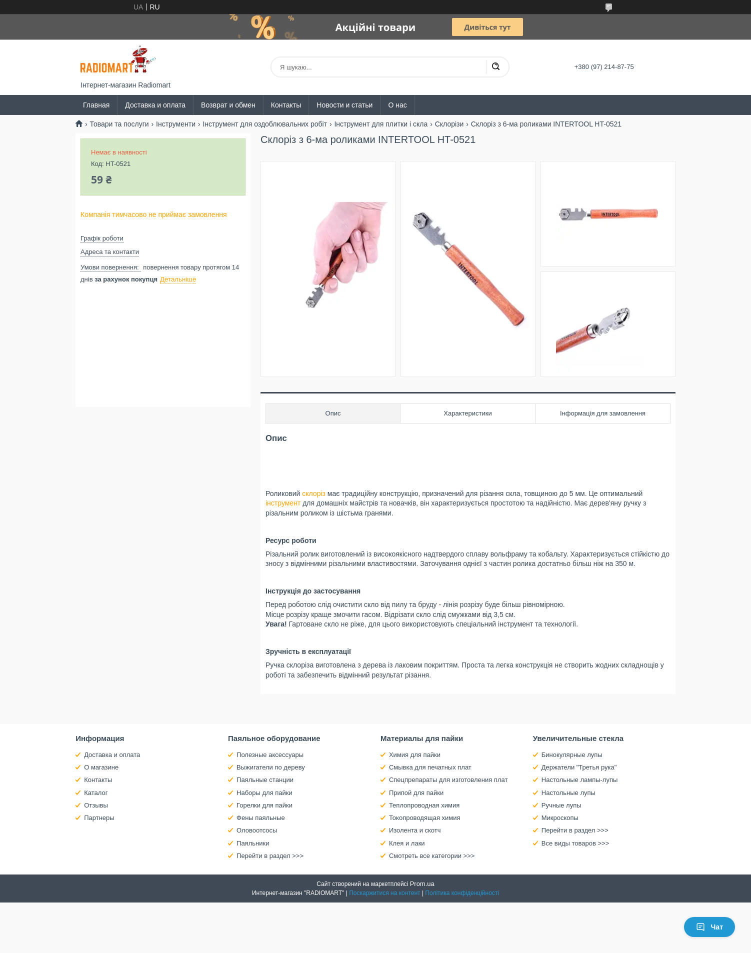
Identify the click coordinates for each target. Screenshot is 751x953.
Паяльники (252, 843)
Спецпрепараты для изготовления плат (448, 780)
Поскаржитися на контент (384, 893)
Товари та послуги (119, 124)
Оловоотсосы (256, 830)
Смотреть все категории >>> (431, 856)
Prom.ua (422, 884)
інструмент (283, 503)
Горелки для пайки (264, 805)
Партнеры (99, 818)
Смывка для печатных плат (430, 767)
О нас (397, 105)
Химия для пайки (414, 754)
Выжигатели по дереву (270, 767)
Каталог (96, 792)
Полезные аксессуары (270, 754)
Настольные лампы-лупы (580, 780)
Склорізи (449, 124)
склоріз (314, 494)
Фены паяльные (260, 818)
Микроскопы (560, 818)
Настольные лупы (569, 792)
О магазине (101, 767)
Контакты (286, 105)
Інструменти (176, 124)
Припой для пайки (416, 792)
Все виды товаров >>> (576, 843)
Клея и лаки (407, 843)
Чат (709, 927)
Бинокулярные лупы (572, 754)
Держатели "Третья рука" (579, 767)
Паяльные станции (265, 780)
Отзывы (96, 805)
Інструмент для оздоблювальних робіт (264, 124)
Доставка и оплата (155, 105)
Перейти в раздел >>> (270, 856)
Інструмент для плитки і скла (381, 124)
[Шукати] (495, 67)
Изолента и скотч (415, 830)
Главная (96, 105)
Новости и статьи (344, 105)
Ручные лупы (562, 805)
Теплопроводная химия (424, 805)
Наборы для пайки (264, 792)
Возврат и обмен (228, 105)
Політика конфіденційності (462, 893)
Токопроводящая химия (424, 818)
